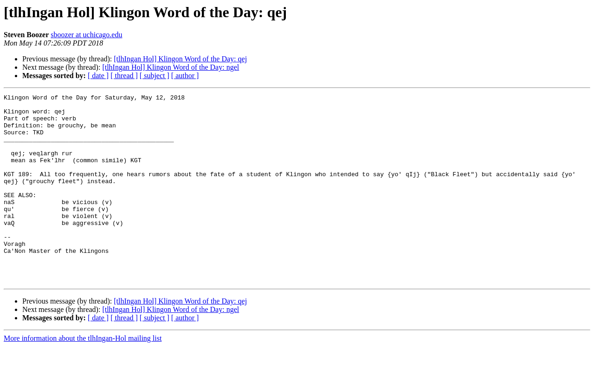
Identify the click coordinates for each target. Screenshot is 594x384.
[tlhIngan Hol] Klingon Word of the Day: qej (180, 59)
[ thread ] (124, 75)
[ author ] (185, 75)
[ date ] (98, 75)
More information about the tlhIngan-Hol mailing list (82, 376)
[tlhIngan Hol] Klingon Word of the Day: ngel (170, 67)
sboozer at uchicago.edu (86, 35)
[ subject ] (154, 75)
